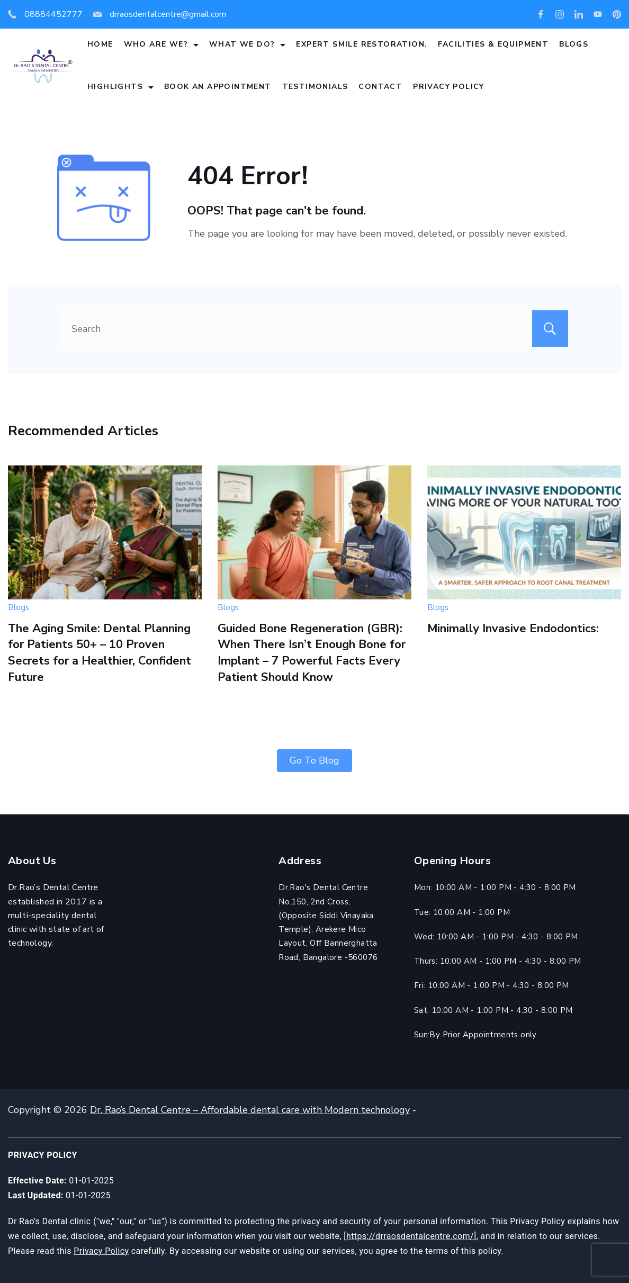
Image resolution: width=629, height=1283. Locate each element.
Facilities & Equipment (493, 44)
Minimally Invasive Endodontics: (513, 628)
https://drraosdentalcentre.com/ (410, 1236)
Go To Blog (314, 760)
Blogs (573, 44)
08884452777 (53, 14)
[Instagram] (559, 14)
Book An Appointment (218, 87)
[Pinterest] (617, 14)
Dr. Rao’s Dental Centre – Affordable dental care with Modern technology (250, 1109)
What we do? (247, 44)
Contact (380, 87)
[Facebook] (540, 14)
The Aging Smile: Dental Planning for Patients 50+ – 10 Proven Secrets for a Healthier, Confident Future (99, 653)
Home (100, 44)
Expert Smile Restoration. (361, 44)
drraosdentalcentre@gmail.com (168, 14)
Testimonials (315, 87)
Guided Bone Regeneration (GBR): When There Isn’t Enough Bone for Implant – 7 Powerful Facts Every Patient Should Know (312, 653)
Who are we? (161, 44)
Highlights (120, 87)
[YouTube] (598, 14)
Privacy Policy (448, 87)
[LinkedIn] (578, 14)
